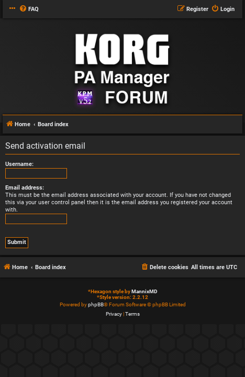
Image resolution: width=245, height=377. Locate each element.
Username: (19, 164)
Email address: (24, 187)
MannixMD (144, 291)
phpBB (96, 304)
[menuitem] (29, 9)
